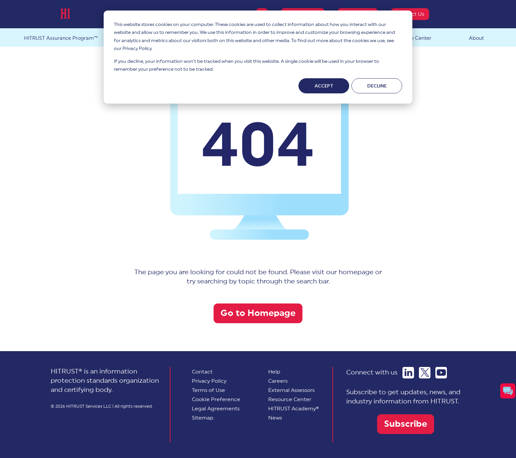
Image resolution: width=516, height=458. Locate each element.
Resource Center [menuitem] (289, 399)
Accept (324, 85)
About (476, 38)
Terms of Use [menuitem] (208, 390)
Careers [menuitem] (278, 381)
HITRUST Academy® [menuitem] (293, 408)
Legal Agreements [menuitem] (216, 408)
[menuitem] (216, 399)
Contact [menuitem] (202, 371)
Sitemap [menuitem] (203, 418)
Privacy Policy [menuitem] (209, 381)
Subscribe (405, 424)
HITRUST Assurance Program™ (61, 38)
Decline (377, 85)
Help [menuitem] (274, 371)
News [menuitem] (275, 418)
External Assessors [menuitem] (291, 390)
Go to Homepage (258, 313)
